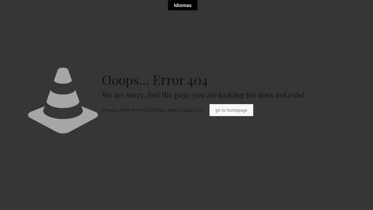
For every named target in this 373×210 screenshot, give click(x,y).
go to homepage (231, 110)
